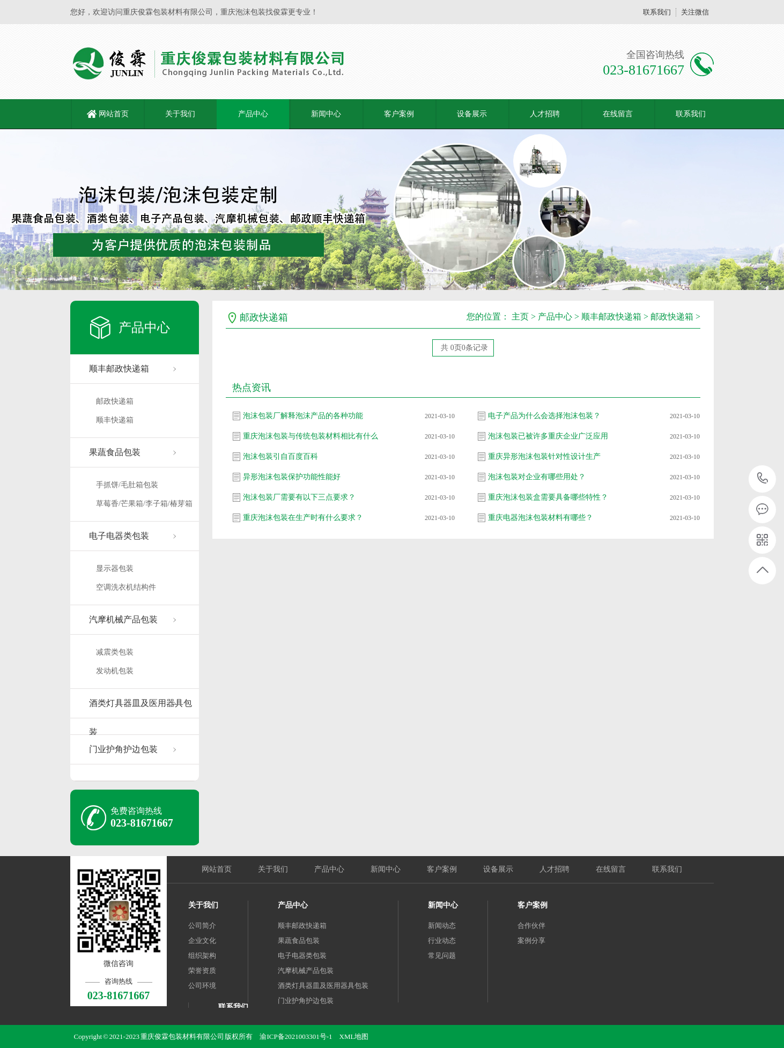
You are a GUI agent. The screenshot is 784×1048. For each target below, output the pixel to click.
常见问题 (442, 956)
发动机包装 (115, 671)
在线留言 (618, 114)
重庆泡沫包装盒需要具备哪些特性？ (548, 497)
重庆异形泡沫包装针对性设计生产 (544, 456)
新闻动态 (442, 925)
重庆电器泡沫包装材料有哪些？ (540, 518)
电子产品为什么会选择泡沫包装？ (544, 416)
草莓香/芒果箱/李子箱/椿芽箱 (144, 504)
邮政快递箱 (115, 401)
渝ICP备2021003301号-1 (296, 1036)
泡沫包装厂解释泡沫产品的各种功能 (303, 416)
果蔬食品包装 (114, 452)
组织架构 (202, 956)
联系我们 (657, 12)
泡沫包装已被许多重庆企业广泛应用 (548, 436)
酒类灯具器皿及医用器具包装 (140, 708)
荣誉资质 (202, 971)
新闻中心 (326, 114)
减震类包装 (115, 652)
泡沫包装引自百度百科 (280, 456)
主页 (520, 316)
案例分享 (531, 940)
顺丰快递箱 (115, 420)
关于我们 (180, 114)
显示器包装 (115, 568)
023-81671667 (763, 479)
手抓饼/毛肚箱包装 (127, 485)
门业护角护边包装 (123, 749)
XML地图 (354, 1036)
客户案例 (399, 114)
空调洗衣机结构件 (126, 587)
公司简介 (202, 925)
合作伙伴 (531, 925)
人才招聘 (545, 114)
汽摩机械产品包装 (123, 619)
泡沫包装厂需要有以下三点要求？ (299, 497)
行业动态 (442, 940)
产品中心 (253, 114)
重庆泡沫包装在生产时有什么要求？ (303, 518)
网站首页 (114, 114)
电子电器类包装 (119, 535)
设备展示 (472, 114)
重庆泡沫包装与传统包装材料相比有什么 (310, 436)
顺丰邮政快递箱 (119, 368)
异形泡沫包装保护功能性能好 (292, 477)
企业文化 (202, 940)
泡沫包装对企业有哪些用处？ (537, 477)
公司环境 (202, 986)
